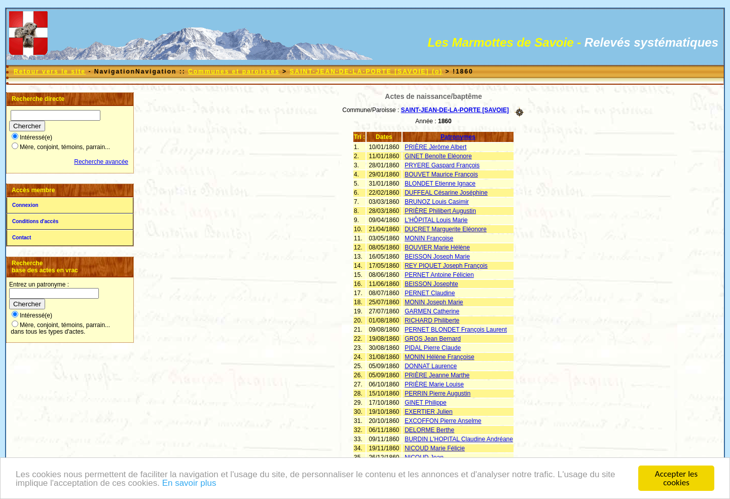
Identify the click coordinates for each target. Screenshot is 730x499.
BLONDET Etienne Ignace (440, 183)
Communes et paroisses (234, 71)
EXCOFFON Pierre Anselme (443, 420)
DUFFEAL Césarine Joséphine (446, 192)
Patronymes (458, 136)
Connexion (25, 205)
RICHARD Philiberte (432, 320)
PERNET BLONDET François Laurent (456, 329)
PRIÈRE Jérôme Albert (435, 147)
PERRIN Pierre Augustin (437, 393)
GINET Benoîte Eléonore (438, 156)
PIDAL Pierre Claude (433, 347)
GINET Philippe (425, 402)
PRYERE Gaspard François (442, 165)
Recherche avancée (101, 161)
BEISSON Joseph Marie (437, 256)
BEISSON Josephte (431, 284)
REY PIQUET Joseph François (446, 265)
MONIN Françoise (429, 238)
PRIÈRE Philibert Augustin (440, 211)
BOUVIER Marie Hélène (437, 247)
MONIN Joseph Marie (434, 302)
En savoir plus (189, 483)
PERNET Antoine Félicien (439, 274)
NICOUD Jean (424, 457)
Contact (21, 237)
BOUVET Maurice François (441, 174)
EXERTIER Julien (428, 411)
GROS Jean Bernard (433, 338)
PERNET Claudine (430, 293)
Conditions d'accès (35, 221)
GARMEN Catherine (432, 311)
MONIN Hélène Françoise (439, 357)
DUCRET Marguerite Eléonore (446, 229)
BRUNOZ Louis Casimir (437, 201)
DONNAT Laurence (431, 366)
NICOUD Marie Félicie (435, 448)
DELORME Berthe (429, 430)
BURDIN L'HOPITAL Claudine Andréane (459, 439)
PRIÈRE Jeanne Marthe (437, 375)
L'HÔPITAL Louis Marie (436, 220)
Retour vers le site (50, 71)
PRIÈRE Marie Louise (434, 384)
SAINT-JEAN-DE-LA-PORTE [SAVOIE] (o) (366, 71)
